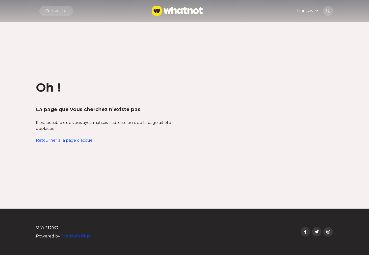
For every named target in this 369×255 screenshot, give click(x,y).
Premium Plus (75, 236)
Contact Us (56, 10)
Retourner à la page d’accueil (65, 140)
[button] (308, 10)
